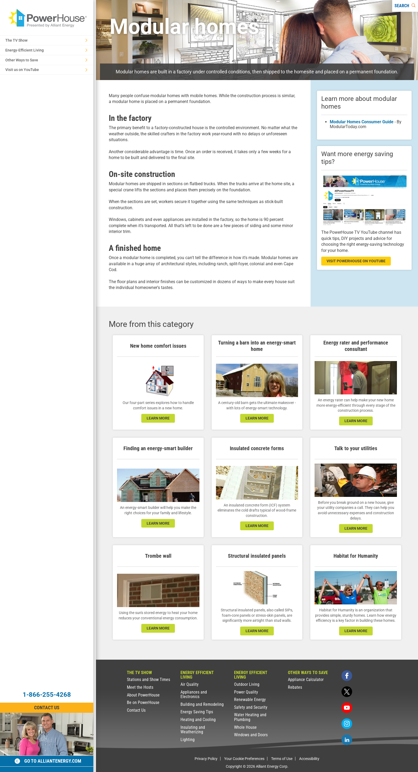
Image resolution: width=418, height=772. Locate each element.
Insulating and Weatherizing (192, 730)
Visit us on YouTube (46, 70)
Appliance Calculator (306, 679)
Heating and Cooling (198, 719)
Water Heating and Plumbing (250, 717)
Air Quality (189, 684)
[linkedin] (346, 739)
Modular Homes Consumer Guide (361, 121)
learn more (158, 418)
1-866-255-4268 (47, 694)
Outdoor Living (246, 684)
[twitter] (346, 691)
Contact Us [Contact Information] (46, 707)
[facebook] (346, 675)
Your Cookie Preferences (244, 759)
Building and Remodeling (202, 704)
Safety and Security (250, 707)
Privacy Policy (206, 759)
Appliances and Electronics (193, 694)
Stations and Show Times (148, 679)
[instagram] (346, 723)
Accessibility (309, 759)
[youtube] (346, 707)
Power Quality (246, 692)
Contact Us (136, 710)
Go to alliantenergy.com (48, 761)
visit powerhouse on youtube (356, 261)
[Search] (405, 6)
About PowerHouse (143, 695)
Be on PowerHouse (143, 702)
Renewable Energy (250, 699)
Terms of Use (281, 759)
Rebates (295, 687)
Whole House (245, 727)
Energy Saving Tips (196, 711)
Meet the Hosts (140, 687)
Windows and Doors (251, 734)
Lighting (187, 739)
